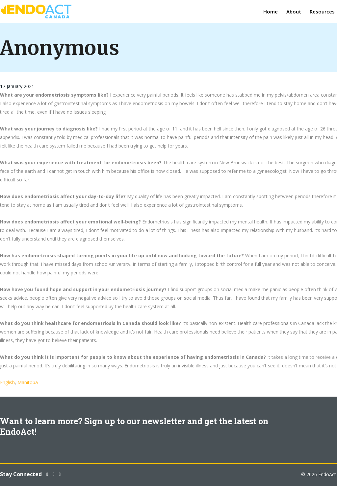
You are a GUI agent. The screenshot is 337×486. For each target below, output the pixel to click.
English (7, 382)
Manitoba (27, 382)
